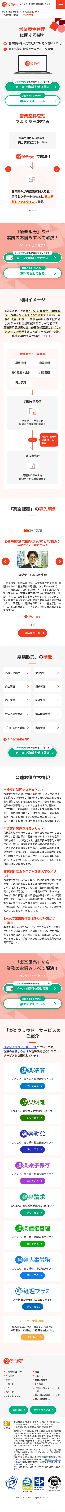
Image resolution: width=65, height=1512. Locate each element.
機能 (37, 1371)
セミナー (10, 1388)
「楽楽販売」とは (14, 1371)
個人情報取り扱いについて (47, 1395)
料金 (8, 1380)
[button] (30, 210)
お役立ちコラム (13, 1396)
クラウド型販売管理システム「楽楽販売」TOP (20, 12)
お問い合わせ (41, 1380)
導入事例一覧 (32, 633)
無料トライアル (42, 1410)
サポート (10, 1384)
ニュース (39, 1375)
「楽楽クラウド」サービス (20, 1047)
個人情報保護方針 (43, 1399)
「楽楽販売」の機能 (10, 15)
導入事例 (10, 1375)
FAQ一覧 (10, 1392)
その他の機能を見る (18, 739)
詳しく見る (34, 617)
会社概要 (39, 1384)
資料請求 (18, 1410)
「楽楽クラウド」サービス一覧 (47, 1390)
